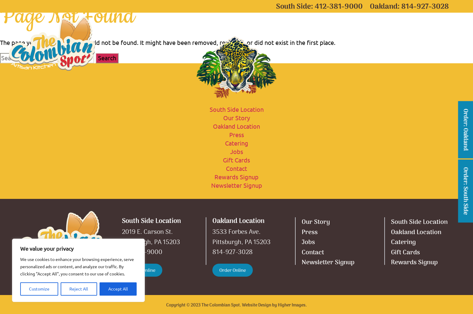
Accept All (118, 289)
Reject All (78, 289)
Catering (305, 32)
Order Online (232, 271)
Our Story (395, 32)
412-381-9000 (339, 7)
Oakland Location (245, 32)
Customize (39, 289)
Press (236, 134)
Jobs (236, 151)
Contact (435, 32)
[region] (78, 270)
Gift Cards (352, 32)
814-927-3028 (425, 7)
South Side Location (170, 32)
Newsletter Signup (236, 185)
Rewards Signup (236, 177)
